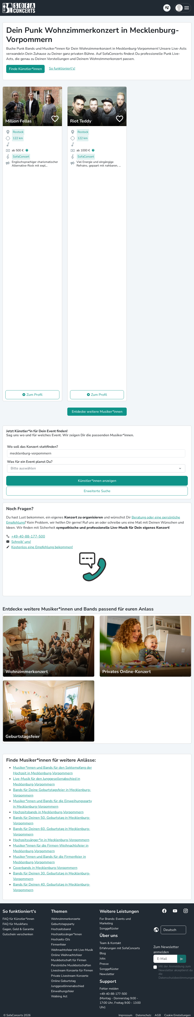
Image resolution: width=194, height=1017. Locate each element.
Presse (104, 964)
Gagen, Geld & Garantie (18, 929)
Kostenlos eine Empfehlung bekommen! (42, 547)
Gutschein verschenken (18, 934)
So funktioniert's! (62, 68)
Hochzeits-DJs (60, 939)
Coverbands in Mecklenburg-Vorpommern (45, 867)
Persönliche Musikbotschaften (71, 965)
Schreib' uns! (21, 541)
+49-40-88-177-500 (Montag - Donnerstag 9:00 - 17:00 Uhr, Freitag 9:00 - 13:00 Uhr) (120, 1000)
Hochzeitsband (61, 929)
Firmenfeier (58, 945)
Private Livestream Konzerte (69, 976)
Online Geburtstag (63, 981)
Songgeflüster (109, 928)
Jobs (103, 958)
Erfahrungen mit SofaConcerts (120, 948)
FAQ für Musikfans (15, 924)
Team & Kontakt (110, 943)
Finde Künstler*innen (25, 69)
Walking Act (59, 996)
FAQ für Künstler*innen (18, 919)
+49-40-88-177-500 (28, 536)
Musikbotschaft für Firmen (68, 960)
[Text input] (165, 959)
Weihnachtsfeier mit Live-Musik (72, 950)
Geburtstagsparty (62, 924)
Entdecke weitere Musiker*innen (97, 411)
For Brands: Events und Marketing (115, 921)
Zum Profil (34, 394)
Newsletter (107, 974)
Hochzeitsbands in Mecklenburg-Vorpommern (48, 812)
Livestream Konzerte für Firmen (72, 970)
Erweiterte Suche (97, 491)
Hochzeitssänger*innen (66, 934)
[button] (182, 8)
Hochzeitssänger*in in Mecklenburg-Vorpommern (51, 840)
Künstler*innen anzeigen (97, 480)
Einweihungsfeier (62, 991)
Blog (103, 953)
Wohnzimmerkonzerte (65, 919)
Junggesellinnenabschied (67, 986)
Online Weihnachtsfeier (66, 955)
